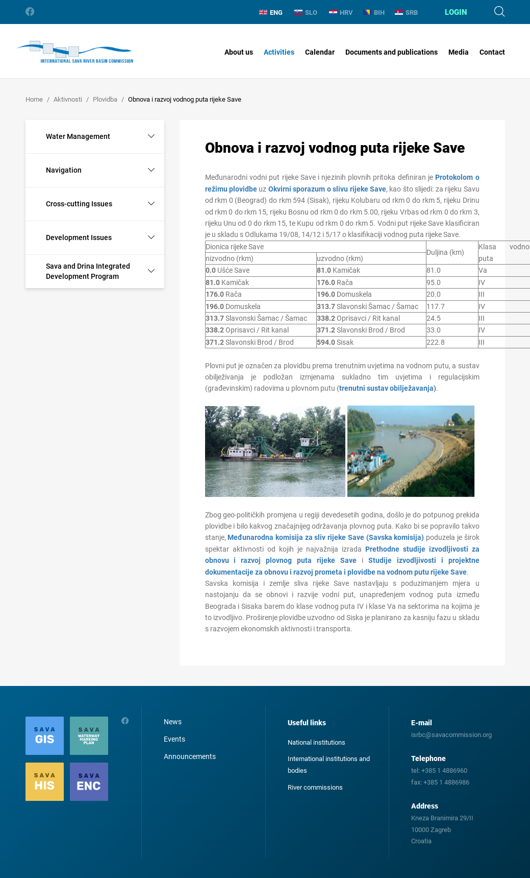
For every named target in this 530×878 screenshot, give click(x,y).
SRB (406, 12)
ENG (271, 12)
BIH (374, 12)
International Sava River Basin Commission (74, 52)
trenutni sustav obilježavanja (386, 388)
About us (238, 52)
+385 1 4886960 (444, 770)
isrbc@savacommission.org (451, 735)
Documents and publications (391, 52)
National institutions (316, 742)
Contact (492, 52)
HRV (341, 12)
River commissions (315, 787)
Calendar (320, 52)
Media (458, 52)
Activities (279, 52)
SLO (305, 12)
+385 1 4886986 (446, 782)
